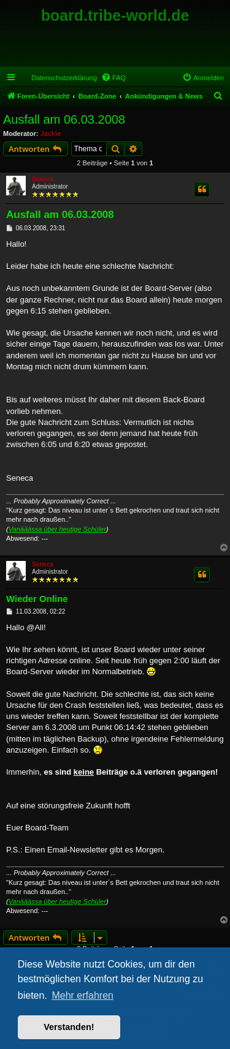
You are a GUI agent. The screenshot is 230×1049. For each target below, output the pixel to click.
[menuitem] (113, 77)
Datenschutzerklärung (64, 77)
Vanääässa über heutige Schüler (57, 529)
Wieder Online (37, 598)
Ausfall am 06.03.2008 (64, 119)
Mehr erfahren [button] (82, 995)
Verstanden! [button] (69, 1027)
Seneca (42, 179)
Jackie (50, 133)
